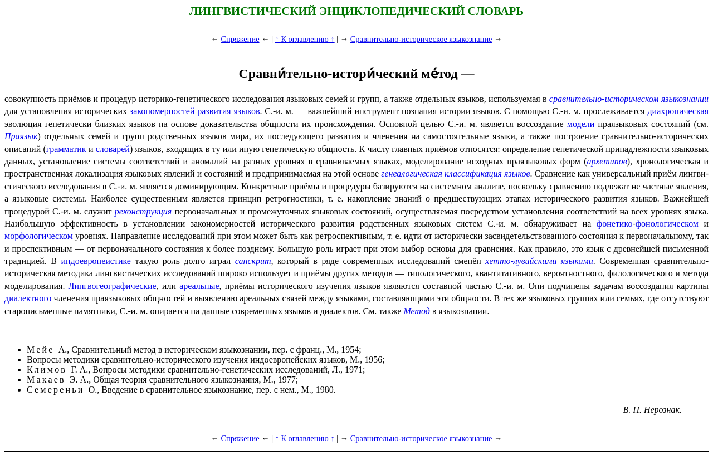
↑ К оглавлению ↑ (305, 39)
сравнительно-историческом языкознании (629, 99)
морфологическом (38, 236)
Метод (416, 311)
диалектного (27, 298)
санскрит (253, 261)
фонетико (615, 223)
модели (580, 124)
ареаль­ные (199, 286)
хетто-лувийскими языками (539, 261)
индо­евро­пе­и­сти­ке (95, 261)
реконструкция (143, 211)
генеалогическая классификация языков (455, 173)
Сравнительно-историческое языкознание (421, 39)
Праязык (21, 136)
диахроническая (678, 111)
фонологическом (667, 223)
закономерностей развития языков (195, 111)
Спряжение (240, 39)
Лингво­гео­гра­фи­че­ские (113, 286)
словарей (113, 149)
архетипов (607, 161)
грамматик (66, 149)
